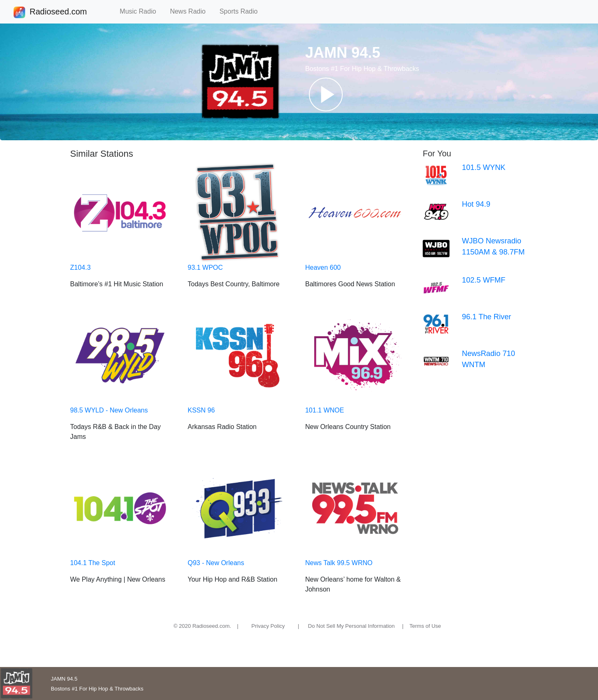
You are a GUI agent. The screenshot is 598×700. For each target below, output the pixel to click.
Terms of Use (425, 626)
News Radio (191, 11)
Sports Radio (242, 11)
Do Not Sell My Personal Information (351, 626)
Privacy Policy (268, 626)
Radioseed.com (58, 12)
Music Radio (141, 11)
